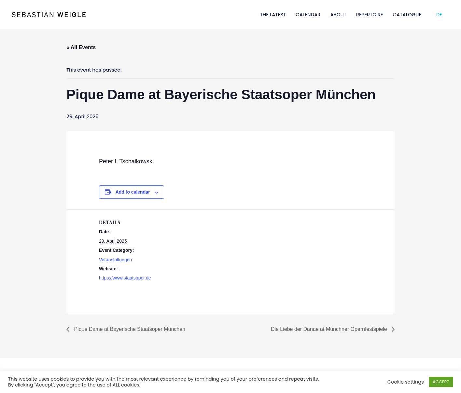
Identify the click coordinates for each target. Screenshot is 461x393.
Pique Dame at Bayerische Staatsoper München (129, 329)
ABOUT (338, 14)
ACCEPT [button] (441, 382)
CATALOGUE (407, 14)
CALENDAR (308, 14)
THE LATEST (273, 14)
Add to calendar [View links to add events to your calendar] (133, 192)
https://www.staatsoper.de (125, 277)
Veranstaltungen (115, 259)
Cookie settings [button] (405, 382)
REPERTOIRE (369, 14)
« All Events (81, 47)
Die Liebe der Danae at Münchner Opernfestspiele (329, 329)
